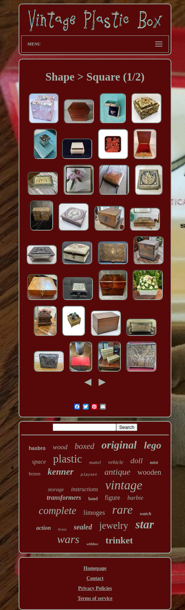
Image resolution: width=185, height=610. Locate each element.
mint (154, 462)
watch (145, 513)
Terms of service (94, 598)
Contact (94, 578)
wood (60, 447)
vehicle (115, 462)
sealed (83, 527)
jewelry (113, 525)
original (119, 445)
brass (62, 529)
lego (152, 445)
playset (89, 475)
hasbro (37, 448)
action (43, 528)
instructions (84, 489)
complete (57, 510)
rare (122, 509)
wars (68, 539)
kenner (60, 471)
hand (93, 498)
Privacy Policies (95, 588)
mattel (95, 462)
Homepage (95, 568)
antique (117, 471)
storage (56, 489)
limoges (94, 512)
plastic (67, 458)
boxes (35, 473)
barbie (135, 497)
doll (137, 460)
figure (112, 497)
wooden (149, 472)
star (145, 524)
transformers (64, 497)
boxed (84, 446)
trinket (119, 540)
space (39, 461)
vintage (123, 485)
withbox (92, 544)
